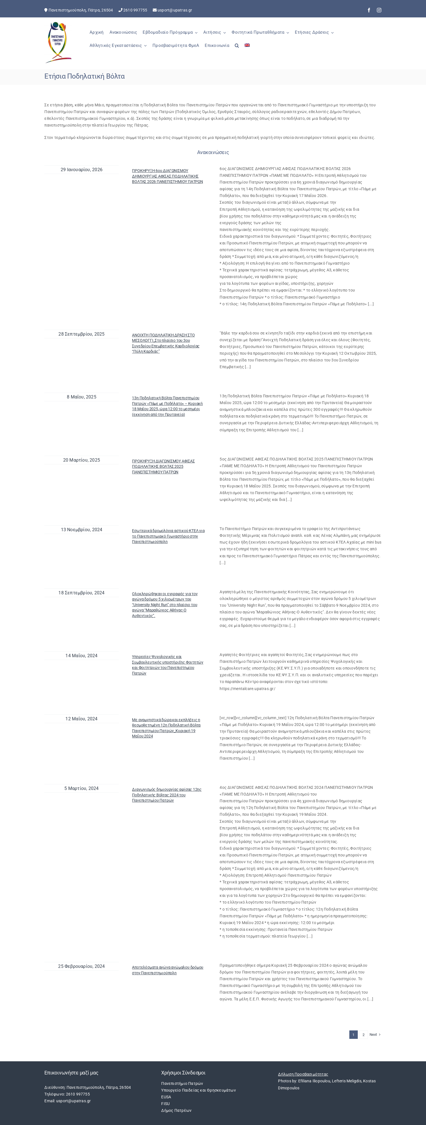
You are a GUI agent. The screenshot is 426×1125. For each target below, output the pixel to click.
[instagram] (379, 10)
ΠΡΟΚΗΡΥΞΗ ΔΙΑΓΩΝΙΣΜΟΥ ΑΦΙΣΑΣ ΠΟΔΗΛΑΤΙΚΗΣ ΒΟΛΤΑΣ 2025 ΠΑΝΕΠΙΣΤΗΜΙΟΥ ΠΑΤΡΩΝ (163, 466)
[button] (237, 48)
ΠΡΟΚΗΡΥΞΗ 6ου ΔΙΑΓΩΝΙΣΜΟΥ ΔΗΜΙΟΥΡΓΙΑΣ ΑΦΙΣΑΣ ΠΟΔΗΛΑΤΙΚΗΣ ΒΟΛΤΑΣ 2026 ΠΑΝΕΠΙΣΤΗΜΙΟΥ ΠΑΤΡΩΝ (167, 176)
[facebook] (369, 10)
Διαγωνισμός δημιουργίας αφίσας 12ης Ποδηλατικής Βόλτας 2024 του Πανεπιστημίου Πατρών (167, 795)
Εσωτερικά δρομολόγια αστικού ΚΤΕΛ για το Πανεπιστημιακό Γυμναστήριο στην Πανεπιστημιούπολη (168, 536)
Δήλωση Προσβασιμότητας (303, 1074)
